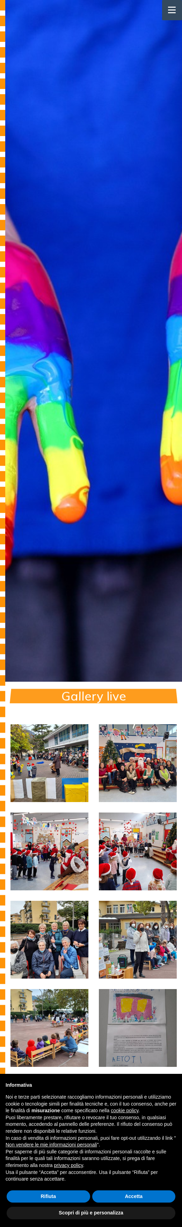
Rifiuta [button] (48, 1196)
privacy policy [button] (68, 1165)
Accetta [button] (134, 1196)
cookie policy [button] (124, 1110)
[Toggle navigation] (172, 10)
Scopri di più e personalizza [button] (91, 1212)
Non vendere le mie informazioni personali (51, 1144)
